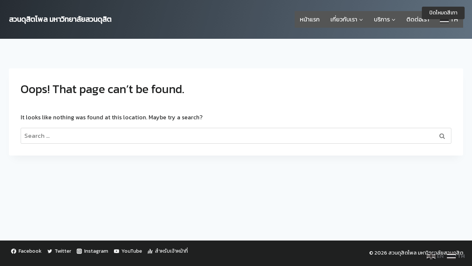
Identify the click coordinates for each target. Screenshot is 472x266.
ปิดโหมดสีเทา (443, 13)
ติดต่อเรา (417, 19)
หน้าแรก (310, 19)
